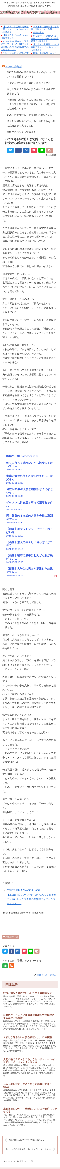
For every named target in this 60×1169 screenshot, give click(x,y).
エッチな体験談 (13, 66)
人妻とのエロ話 (10, 937)
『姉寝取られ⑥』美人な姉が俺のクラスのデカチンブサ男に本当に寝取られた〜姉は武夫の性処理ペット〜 (31, 104)
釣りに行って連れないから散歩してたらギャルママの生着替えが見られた (45, 38)
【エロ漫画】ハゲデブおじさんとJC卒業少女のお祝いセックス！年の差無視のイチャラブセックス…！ (31, 899)
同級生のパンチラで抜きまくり (24, 132)
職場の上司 (38, 32)
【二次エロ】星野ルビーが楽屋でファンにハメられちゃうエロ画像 (15, 29)
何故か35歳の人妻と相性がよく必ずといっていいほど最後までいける (31, 74)
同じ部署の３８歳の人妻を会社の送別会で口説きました (31, 91)
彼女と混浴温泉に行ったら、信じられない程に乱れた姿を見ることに (31, 123)
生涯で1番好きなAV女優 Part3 (23, 890)
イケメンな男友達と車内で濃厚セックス (29, 83)
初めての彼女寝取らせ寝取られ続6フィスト (30, 115)
